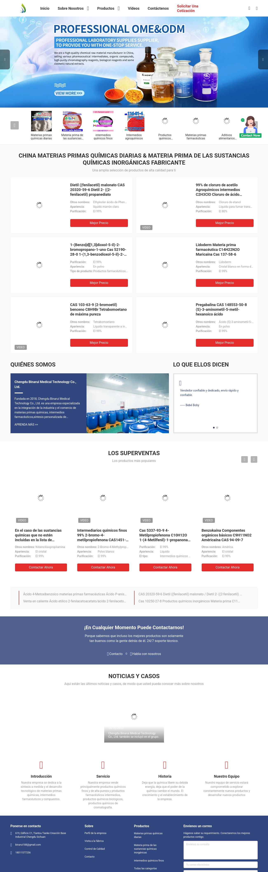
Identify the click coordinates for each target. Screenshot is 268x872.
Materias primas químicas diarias (41, 136)
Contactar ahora (41, 567)
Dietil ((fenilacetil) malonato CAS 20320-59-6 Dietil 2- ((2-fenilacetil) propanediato (97, 190)
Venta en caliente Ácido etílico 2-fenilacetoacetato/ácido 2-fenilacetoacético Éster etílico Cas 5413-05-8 (75, 601)
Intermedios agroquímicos (134, 136)
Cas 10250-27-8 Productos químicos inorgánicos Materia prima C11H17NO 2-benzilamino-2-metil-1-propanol (190, 601)
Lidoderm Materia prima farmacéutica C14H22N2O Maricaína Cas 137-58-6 (218, 249)
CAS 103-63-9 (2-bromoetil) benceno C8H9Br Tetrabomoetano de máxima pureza (98, 309)
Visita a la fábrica (94, 841)
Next (263, 59)
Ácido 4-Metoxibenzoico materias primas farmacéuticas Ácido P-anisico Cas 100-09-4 (75, 594)
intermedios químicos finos (103, 136)
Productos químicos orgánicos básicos (165, 138)
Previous (5, 59)
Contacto (90, 856)
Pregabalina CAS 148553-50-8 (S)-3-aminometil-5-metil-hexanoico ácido (221, 309)
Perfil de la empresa (95, 833)
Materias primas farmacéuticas (195, 136)
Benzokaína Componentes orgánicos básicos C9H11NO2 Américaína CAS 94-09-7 (227, 535)
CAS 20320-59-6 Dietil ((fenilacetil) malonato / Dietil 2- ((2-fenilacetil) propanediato (190, 594)
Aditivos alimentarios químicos (227, 138)
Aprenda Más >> (26, 424)
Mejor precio (99, 223)
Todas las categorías (145, 868)
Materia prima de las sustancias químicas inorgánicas (145, 849)
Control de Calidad (95, 848)
